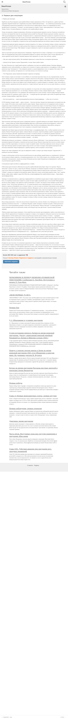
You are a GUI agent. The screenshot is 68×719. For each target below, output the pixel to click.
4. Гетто (62, 717)
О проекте (30, 465)
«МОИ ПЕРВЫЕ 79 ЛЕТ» (20, 295)
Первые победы (15, 383)
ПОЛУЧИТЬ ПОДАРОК (11, 261)
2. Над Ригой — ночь (7, 717)
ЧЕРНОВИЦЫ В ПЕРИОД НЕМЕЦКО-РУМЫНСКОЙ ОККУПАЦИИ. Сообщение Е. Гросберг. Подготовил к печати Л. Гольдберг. (32, 279)
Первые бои (14, 308)
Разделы (36, 465)
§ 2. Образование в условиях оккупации (26, 320)
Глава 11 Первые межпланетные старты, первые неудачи (33, 396)
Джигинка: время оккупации (21, 421)
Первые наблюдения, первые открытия (25, 408)
